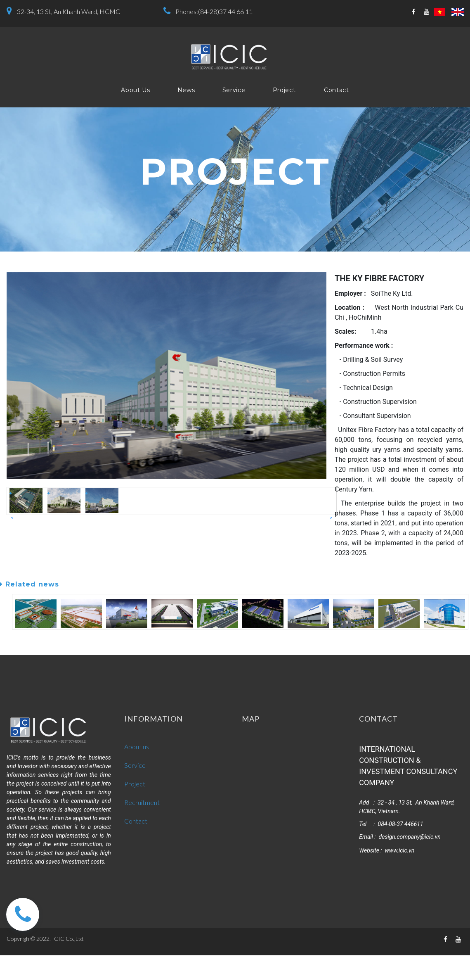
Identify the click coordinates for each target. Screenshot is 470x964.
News (186, 90)
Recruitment (142, 802)
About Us (135, 90)
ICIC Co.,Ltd (67, 938)
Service (234, 90)
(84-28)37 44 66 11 (225, 11)
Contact (336, 90)
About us (136, 746)
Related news (29, 584)
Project (284, 90)
